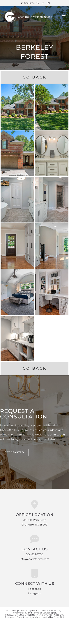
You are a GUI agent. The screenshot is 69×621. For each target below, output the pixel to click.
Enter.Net (59, 617)
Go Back (35, 77)
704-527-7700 (34, 554)
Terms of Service (41, 612)
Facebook (34, 588)
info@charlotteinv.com (34, 559)
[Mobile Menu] (64, 16)
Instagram (34, 593)
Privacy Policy (19, 612)
